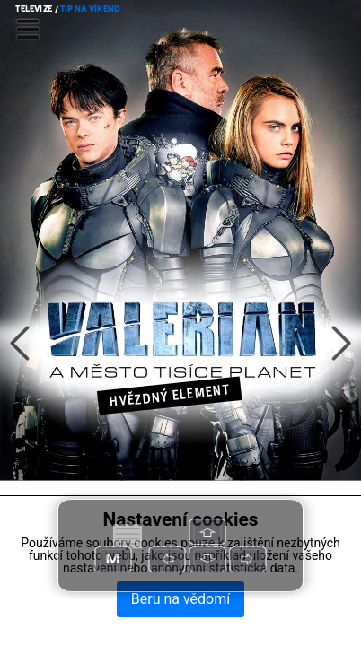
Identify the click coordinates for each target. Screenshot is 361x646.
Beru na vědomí (180, 598)
